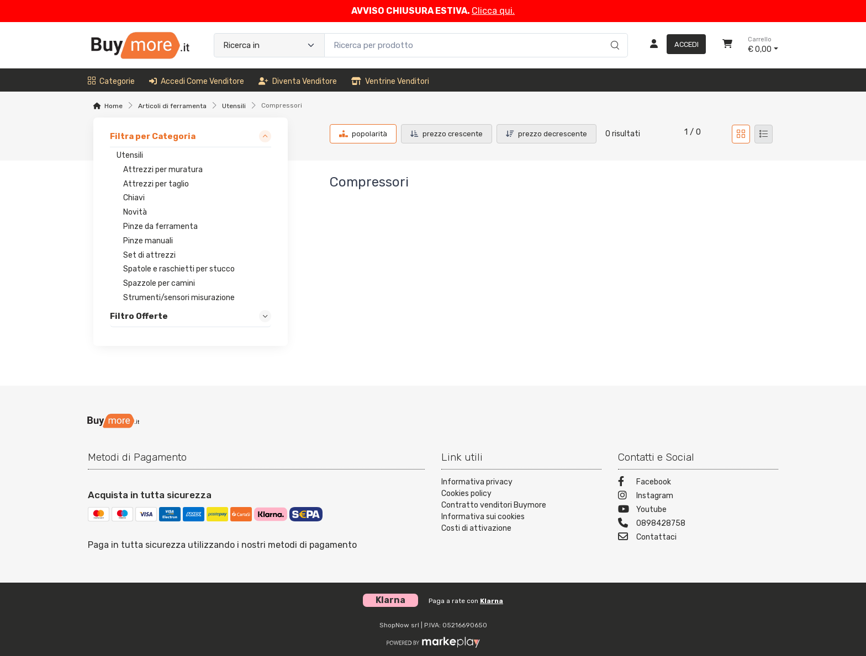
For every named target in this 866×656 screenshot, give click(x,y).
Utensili (234, 106)
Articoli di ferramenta (172, 106)
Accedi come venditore (196, 81)
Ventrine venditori (390, 81)
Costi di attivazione (476, 528)
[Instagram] (698, 497)
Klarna (491, 601)
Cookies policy (466, 493)
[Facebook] (698, 483)
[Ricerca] (613, 33)
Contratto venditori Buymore (493, 505)
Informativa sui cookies (483, 516)
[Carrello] (727, 45)
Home (113, 106)
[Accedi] (673, 45)
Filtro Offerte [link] (139, 316)
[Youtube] (698, 511)
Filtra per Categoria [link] (153, 136)
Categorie (111, 81)
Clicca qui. (493, 11)
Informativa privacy (477, 482)
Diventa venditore (297, 81)
